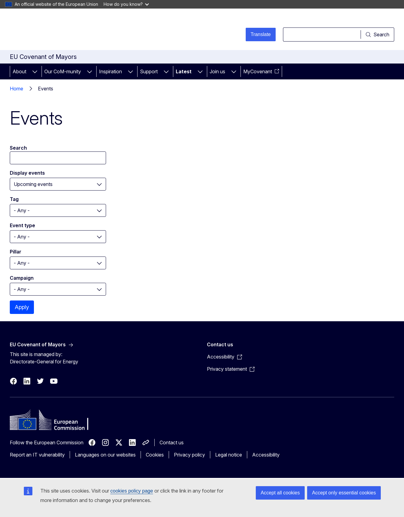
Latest (184, 71)
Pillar (15, 252)
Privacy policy (189, 455)
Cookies (155, 455)
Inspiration (110, 71)
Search (18, 148)
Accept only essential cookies (344, 492)
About (19, 71)
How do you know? (126, 4)
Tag (14, 199)
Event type (22, 225)
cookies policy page (131, 490)
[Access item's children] (35, 71)
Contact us (172, 442)
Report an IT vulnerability (37, 455)
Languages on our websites (105, 455)
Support (149, 71)
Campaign (22, 278)
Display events (27, 173)
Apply (22, 307)
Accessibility (266, 455)
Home (16, 89)
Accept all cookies (280, 492)
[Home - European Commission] (59, 30)
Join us (217, 71)
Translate (261, 34)
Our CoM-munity (62, 71)
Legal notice (228, 455)
